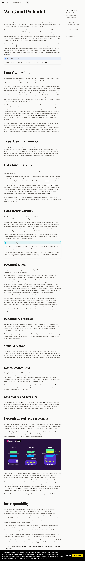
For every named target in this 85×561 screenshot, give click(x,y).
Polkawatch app (16, 311)
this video (54, 494)
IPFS (18, 338)
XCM (20, 544)
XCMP (26, 544)
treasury (21, 402)
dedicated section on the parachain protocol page (34, 256)
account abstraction (30, 107)
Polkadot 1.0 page (21, 546)
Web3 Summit (45, 62)
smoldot (33, 488)
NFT (20, 131)
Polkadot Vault (40, 115)
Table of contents (71, 10)
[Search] (15, 2)
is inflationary (55, 385)
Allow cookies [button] (78, 555)
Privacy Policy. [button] (45, 558)
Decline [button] (68, 555)
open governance (40, 402)
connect (16, 488)
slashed (47, 194)
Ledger (32, 113)
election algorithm (54, 355)
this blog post (44, 494)
